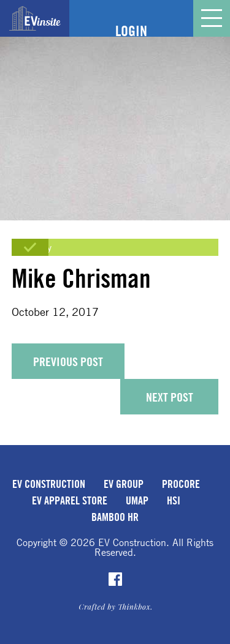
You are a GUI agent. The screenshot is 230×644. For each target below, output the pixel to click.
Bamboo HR (115, 516)
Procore (181, 483)
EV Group (124, 483)
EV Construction (48, 483)
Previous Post (68, 361)
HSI (173, 500)
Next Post (169, 397)
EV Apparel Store (69, 500)
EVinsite (35, 18)
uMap (137, 500)
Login (131, 30)
